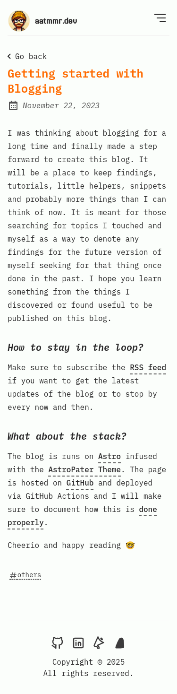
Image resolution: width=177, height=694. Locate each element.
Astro (109, 456)
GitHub (80, 482)
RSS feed (148, 367)
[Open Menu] (160, 17)
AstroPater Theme (84, 469)
